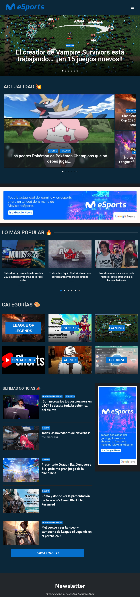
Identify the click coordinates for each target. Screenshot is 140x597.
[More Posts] (47, 553)
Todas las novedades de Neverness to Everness (66, 435)
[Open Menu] (132, 7)
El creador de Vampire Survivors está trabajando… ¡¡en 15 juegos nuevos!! (70, 56)
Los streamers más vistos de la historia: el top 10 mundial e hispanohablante (117, 277)
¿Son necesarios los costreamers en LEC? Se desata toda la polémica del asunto (67, 405)
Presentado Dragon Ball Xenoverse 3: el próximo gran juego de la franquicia (66, 471)
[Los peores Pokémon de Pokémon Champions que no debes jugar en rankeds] (59, 131)
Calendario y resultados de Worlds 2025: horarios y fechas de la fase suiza (23, 277)
